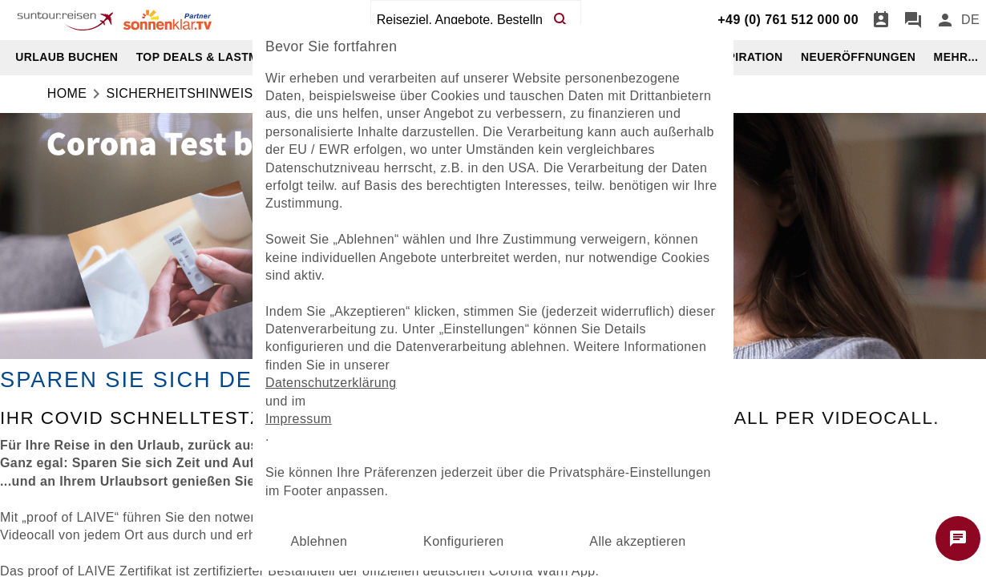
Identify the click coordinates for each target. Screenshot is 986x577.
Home (67, 93)
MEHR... (956, 56)
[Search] (560, 20)
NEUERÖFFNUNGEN (858, 56)
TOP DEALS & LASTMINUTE (215, 56)
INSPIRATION (745, 56)
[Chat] (913, 20)
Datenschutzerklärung (331, 382)
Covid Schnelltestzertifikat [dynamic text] (202, 418)
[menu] (970, 20)
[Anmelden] (945, 20)
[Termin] (881, 20)
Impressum (298, 419)
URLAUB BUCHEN (66, 56)
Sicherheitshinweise (183, 93)
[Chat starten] (958, 538)
